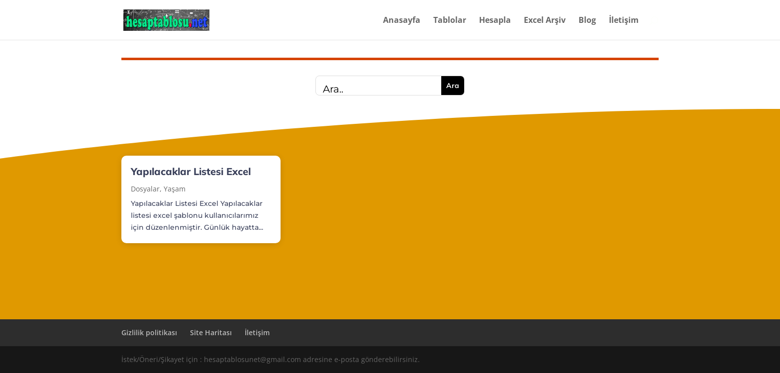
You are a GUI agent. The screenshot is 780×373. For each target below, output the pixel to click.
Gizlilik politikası (149, 332)
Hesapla (495, 20)
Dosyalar (145, 188)
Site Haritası (211, 332)
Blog (587, 20)
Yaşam (175, 188)
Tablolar (449, 20)
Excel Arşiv (545, 20)
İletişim (624, 20)
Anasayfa (401, 20)
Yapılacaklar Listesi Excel (191, 171)
